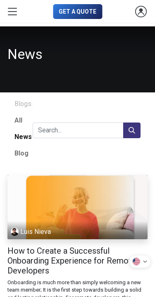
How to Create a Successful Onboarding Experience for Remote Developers (71, 261)
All (18, 120)
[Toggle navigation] (12, 11)
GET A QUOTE (77, 11)
